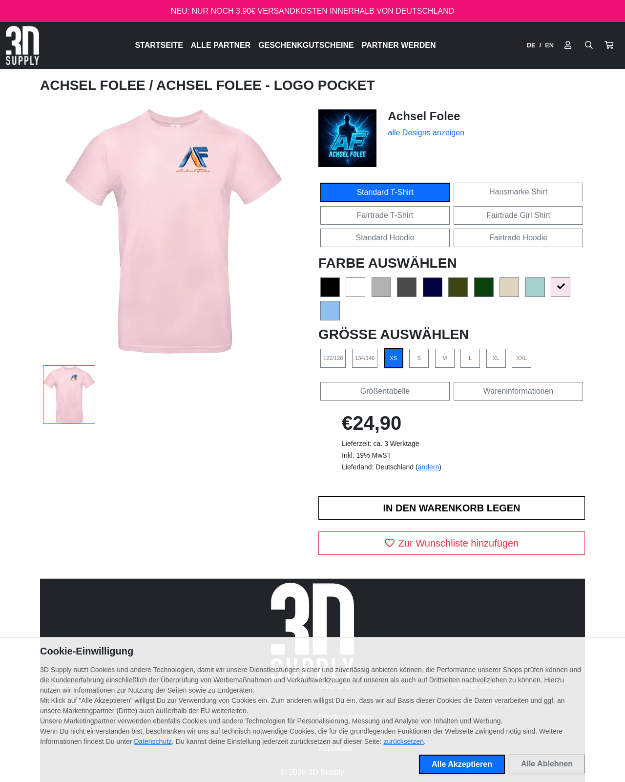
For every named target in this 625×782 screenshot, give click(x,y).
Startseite (159, 45)
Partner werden (399, 45)
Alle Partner (220, 45)
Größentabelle (385, 391)
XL (496, 358)
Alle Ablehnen (547, 764)
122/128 (333, 358)
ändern (428, 467)
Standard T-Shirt (384, 192)
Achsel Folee (94, 85)
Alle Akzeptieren (462, 764)
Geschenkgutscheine (306, 45)
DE (531, 45)
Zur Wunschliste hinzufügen (452, 543)
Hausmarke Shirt (518, 192)
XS (393, 358)
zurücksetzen (404, 741)
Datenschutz (153, 741)
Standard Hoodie (384, 237)
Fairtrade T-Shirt (385, 215)
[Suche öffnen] (589, 45)
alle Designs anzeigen (426, 132)
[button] (609, 45)
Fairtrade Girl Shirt (518, 215)
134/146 (365, 358)
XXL (522, 358)
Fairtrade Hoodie (518, 237)
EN (549, 45)
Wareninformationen (518, 391)
